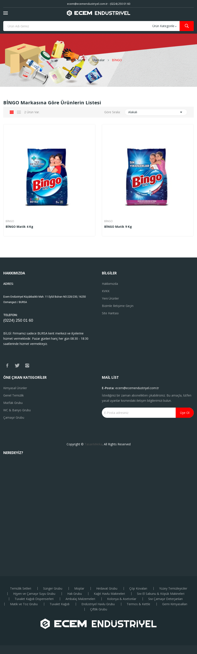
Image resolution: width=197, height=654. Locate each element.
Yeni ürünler (110, 298)
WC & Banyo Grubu (17, 410)
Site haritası (110, 313)
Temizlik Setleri (20, 588)
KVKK (105, 291)
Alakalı (156, 112)
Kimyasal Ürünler (15, 388)
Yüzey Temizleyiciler (173, 588)
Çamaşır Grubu (13, 417)
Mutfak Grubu (13, 403)
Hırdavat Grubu (106, 588)
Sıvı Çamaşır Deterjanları (165, 598)
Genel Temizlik (13, 395)
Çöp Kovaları (138, 588)
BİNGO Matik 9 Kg (118, 227)
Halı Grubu (74, 593)
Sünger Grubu (52, 588)
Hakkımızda (110, 284)
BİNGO (10, 221)
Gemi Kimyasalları (174, 604)
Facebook (7, 365)
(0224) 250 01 (16, 320)
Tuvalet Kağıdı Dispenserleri (34, 598)
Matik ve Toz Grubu (24, 604)
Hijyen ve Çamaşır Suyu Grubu (34, 593)
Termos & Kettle (138, 604)
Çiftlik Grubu (98, 609)
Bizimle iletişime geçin (117, 306)
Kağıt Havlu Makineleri (109, 593)
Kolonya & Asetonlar (121, 598)
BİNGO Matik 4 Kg (19, 227)
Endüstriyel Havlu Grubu (98, 604)
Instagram (27, 365)
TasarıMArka (93, 444)
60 (31, 320)
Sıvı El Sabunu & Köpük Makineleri (160, 593)
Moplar (79, 588)
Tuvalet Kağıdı (59, 604)
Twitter (17, 365)
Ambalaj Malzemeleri (80, 598)
